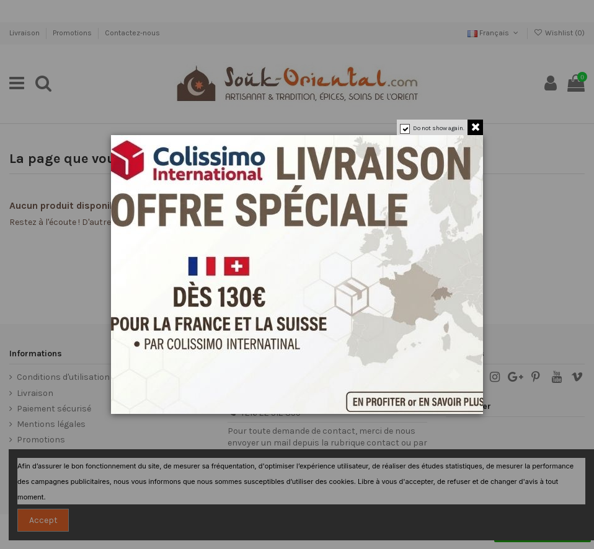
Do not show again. (438, 128)
